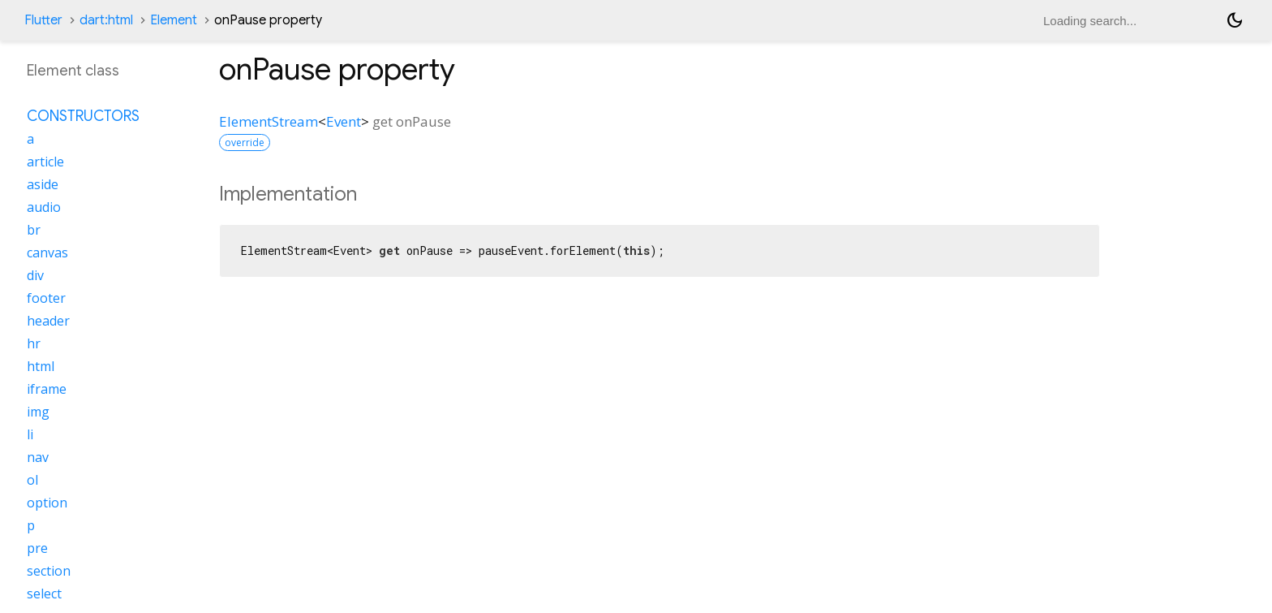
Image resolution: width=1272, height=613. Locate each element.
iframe (47, 389)
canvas (47, 252)
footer (46, 298)
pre (37, 548)
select (44, 593)
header (48, 321)
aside (42, 184)
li (30, 434)
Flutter (43, 20)
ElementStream (268, 121)
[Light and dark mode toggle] (1235, 20)
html (40, 366)
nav (38, 457)
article (45, 162)
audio (44, 207)
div (35, 275)
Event (343, 121)
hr (34, 343)
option (47, 503)
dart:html (106, 20)
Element (173, 20)
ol (32, 480)
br (34, 230)
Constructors (83, 116)
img (38, 412)
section (49, 571)
